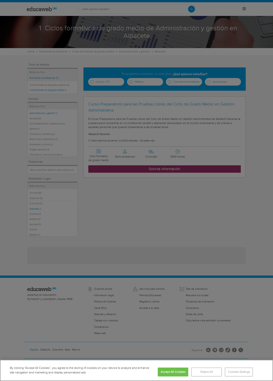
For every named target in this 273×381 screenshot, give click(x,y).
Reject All (206, 372)
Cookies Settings (239, 372)
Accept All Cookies (173, 372)
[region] (136, 370)
